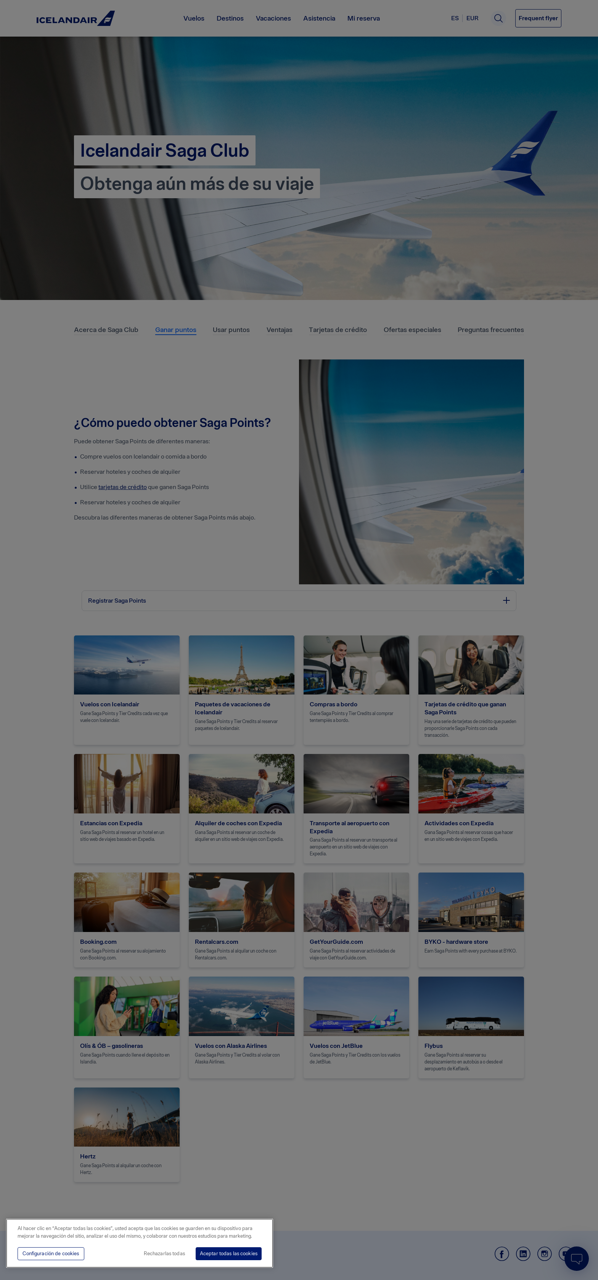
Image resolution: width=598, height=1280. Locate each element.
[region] (139, 1243)
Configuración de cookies (51, 1253)
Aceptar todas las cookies (228, 1253)
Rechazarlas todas (164, 1253)
